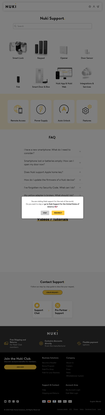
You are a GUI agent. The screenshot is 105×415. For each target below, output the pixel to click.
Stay (45, 213)
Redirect (58, 213)
